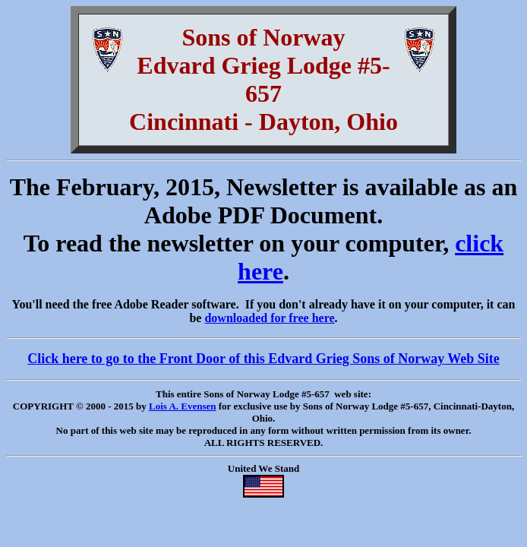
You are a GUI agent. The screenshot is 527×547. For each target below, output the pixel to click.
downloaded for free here (269, 317)
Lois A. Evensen (182, 406)
